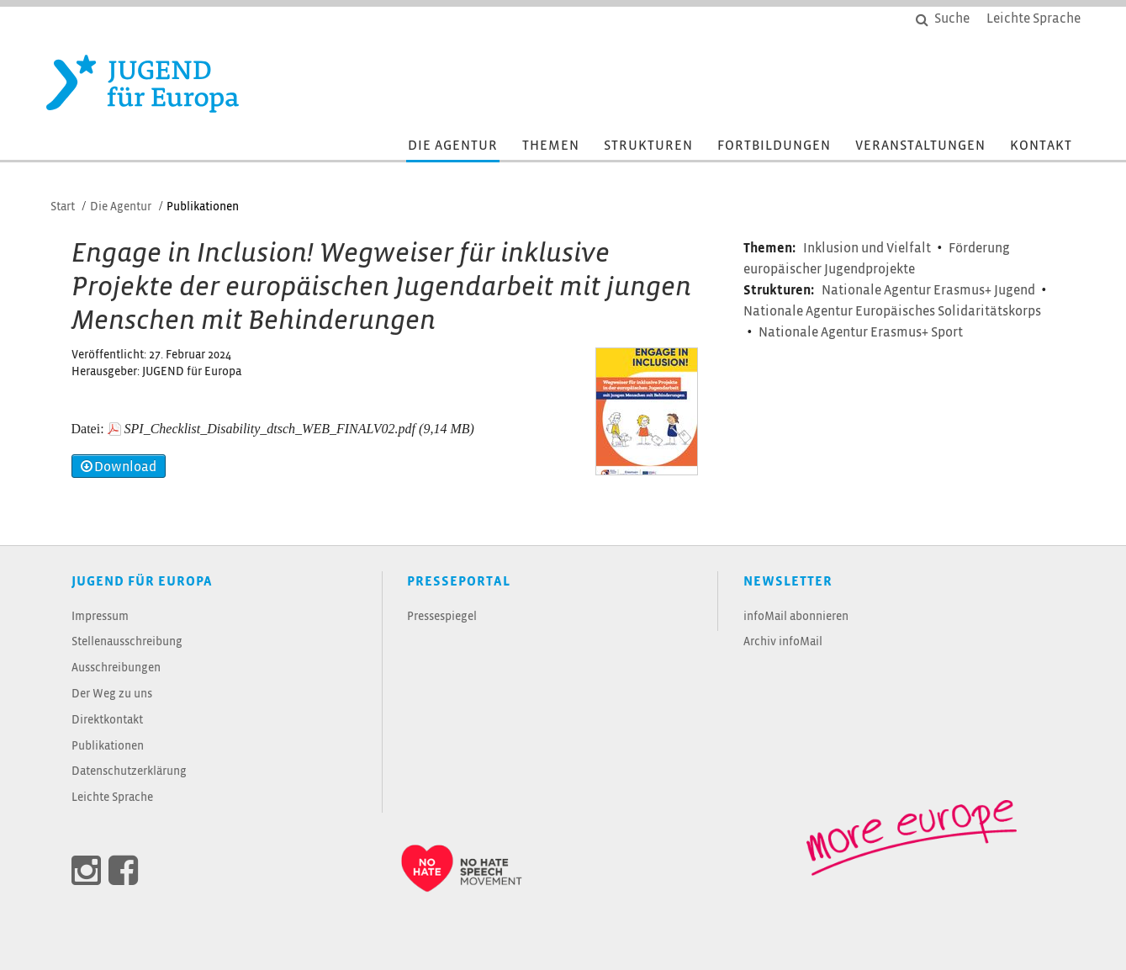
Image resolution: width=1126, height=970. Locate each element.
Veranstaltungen (920, 146)
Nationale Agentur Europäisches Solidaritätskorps (892, 311)
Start (62, 207)
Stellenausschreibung (126, 642)
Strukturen (648, 146)
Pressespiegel (442, 617)
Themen (550, 146)
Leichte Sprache (112, 797)
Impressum (100, 617)
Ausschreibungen (116, 668)
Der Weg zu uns (111, 694)
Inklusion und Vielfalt (868, 248)
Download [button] (118, 466)
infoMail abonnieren (795, 617)
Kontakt (1041, 146)
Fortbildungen (774, 146)
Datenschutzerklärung (129, 771)
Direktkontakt (107, 720)
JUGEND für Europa (142, 581)
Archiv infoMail (782, 642)
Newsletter (788, 581)
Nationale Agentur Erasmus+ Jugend (930, 290)
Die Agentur (453, 146)
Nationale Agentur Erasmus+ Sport (861, 332)
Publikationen (107, 746)
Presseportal (458, 581)
